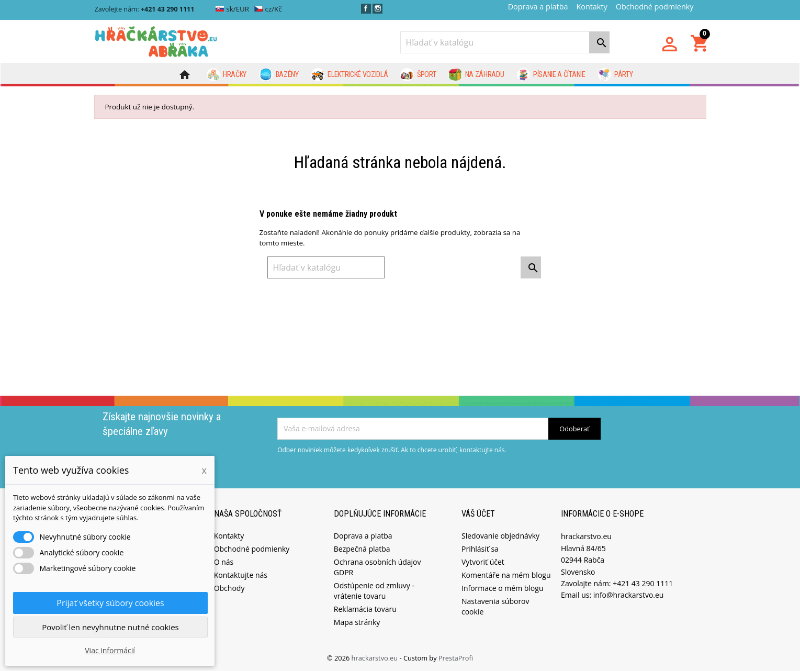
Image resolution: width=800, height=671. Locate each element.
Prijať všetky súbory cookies (110, 603)
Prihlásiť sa (480, 548)
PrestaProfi (455, 657)
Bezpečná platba (362, 548)
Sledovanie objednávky (500, 535)
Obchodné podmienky (655, 7)
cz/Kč (268, 9)
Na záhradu (476, 75)
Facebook (366, 9)
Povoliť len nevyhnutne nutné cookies (110, 627)
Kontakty (591, 7)
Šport (418, 75)
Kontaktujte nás (240, 574)
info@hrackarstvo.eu (628, 594)
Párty (615, 75)
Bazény (279, 75)
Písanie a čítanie (551, 75)
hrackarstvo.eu (376, 657)
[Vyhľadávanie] (505, 42)
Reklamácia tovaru (365, 608)
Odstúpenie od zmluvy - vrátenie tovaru (374, 590)
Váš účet (478, 513)
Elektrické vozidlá (349, 75)
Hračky (227, 75)
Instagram (377, 9)
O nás (224, 561)
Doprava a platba (538, 7)
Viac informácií (110, 650)
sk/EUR (233, 9)
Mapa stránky (357, 622)
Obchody (229, 587)
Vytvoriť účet (482, 561)
